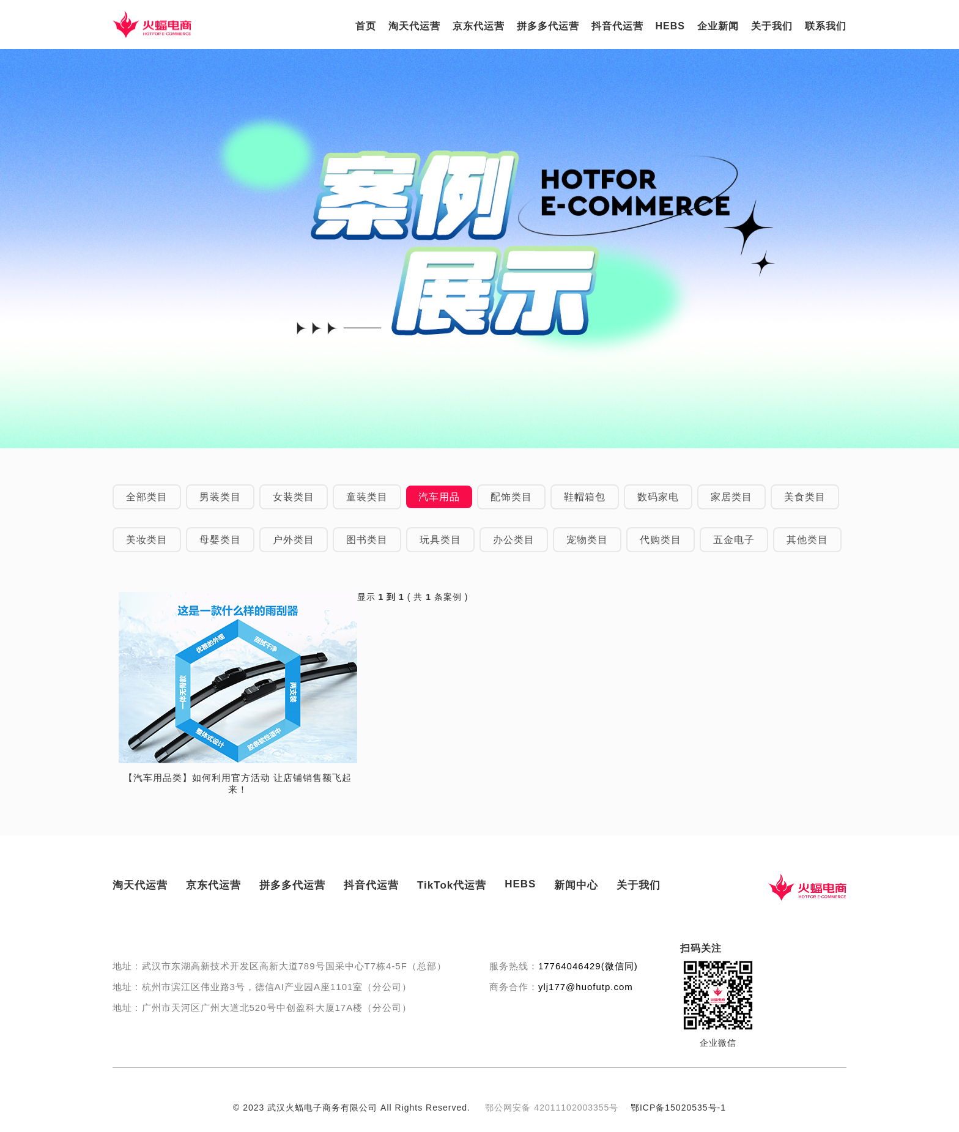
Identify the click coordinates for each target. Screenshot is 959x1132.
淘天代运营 (414, 26)
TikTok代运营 (451, 885)
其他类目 (807, 540)
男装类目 (220, 497)
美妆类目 (147, 540)
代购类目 (660, 540)
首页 (365, 26)
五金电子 (734, 540)
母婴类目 (220, 540)
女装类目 (293, 497)
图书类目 (367, 540)
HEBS (670, 26)
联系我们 (825, 26)
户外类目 (293, 540)
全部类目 (147, 497)
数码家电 (658, 497)
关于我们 (772, 26)
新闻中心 (576, 885)
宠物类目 (587, 540)
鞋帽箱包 (584, 497)
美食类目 (805, 497)
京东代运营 (479, 26)
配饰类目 (511, 497)
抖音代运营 (617, 26)
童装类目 (367, 497)
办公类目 (514, 540)
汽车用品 (439, 497)
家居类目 (731, 497)
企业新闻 (718, 26)
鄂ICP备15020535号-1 (678, 1107)
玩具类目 (440, 540)
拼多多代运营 (548, 26)
